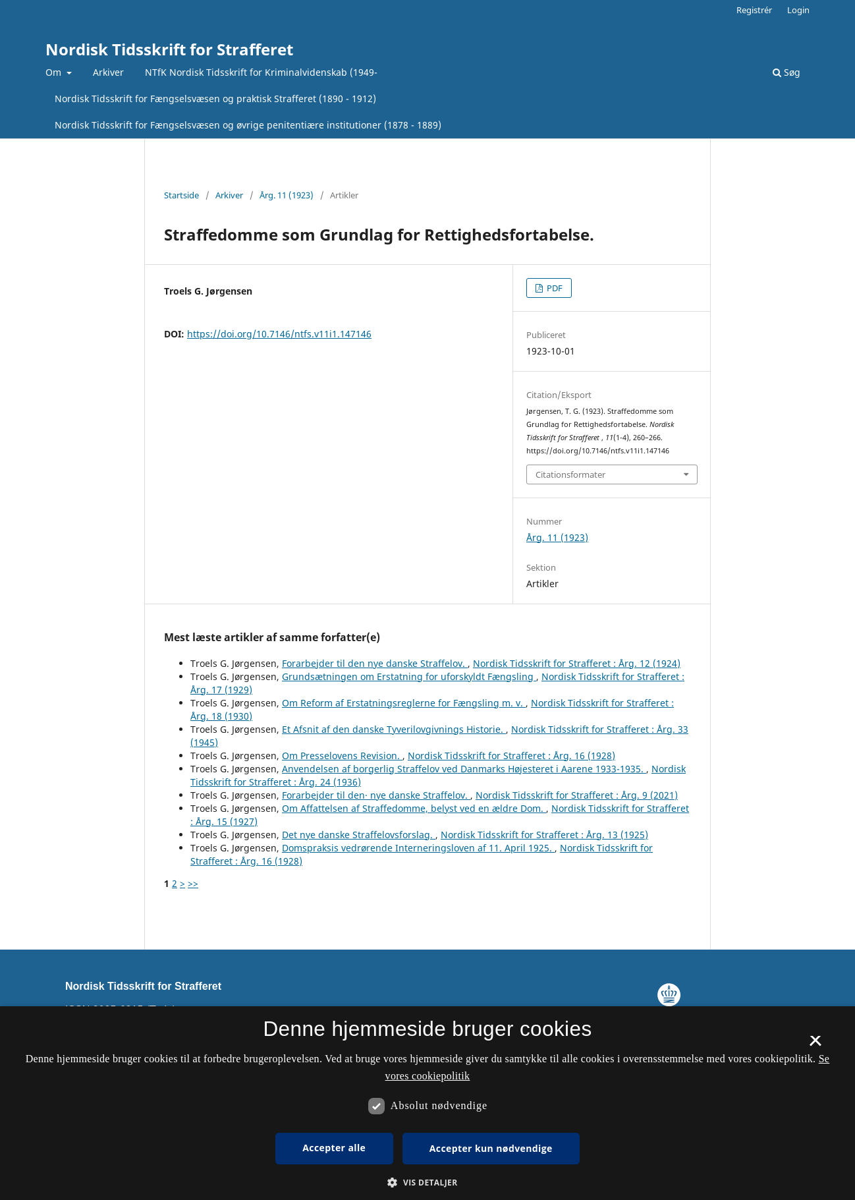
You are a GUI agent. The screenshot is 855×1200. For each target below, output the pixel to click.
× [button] (815, 1045)
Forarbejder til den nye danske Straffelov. (375, 663)
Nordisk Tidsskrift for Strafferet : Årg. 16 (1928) (511, 755)
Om (54, 72)
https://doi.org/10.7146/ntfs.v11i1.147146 (279, 334)
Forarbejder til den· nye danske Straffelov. (376, 795)
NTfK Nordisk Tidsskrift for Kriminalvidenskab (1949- (261, 72)
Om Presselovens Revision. (342, 755)
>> (193, 883)
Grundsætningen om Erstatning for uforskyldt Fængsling (409, 676)
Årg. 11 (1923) (287, 195)
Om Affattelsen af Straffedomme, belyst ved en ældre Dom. (414, 808)
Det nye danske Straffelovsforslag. (358, 834)
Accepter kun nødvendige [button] (491, 1148)
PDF (554, 288)
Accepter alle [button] (334, 1147)
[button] (427, 1182)
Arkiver (108, 72)
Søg (786, 72)
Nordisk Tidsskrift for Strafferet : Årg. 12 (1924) (576, 663)
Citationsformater (570, 474)
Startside (181, 195)
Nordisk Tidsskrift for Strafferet (169, 49)
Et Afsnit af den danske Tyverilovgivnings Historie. (394, 729)
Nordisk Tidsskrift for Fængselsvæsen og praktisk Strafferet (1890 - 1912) (215, 98)
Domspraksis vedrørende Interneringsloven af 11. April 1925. (418, 848)
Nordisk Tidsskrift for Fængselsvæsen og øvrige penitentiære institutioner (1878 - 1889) (248, 125)
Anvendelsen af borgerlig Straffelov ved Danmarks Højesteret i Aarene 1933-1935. (464, 768)
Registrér (754, 10)
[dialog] (427, 1103)
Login (798, 10)
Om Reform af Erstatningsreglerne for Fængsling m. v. (404, 703)
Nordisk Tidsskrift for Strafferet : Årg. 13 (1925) (544, 834)
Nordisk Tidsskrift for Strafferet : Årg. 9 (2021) (577, 795)
